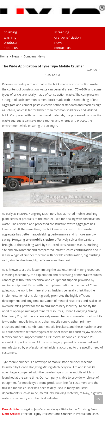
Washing (10, 37)
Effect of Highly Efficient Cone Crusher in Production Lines (60, 414)
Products (11, 42)
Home (4, 56)
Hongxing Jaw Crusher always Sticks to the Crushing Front (59, 409)
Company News (34, 56)
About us (11, 47)
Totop (98, 399)
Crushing (10, 32)
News (58, 42)
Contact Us (62, 47)
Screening (61, 32)
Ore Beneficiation (67, 37)
